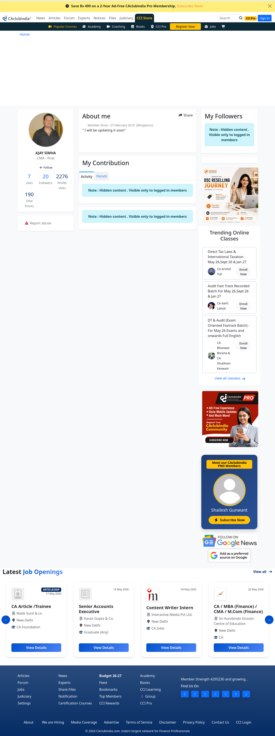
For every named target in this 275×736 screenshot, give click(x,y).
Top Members (110, 696)
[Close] (270, 6)
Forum (23, 682)
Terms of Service (139, 722)
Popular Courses (62, 26)
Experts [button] (84, 18)
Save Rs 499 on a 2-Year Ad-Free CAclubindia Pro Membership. (134, 6)
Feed (103, 682)
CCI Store (144, 18)
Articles (23, 675)
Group (148, 696)
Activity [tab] (86, 176)
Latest (33, 572)
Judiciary (24, 696)
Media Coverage (84, 722)
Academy (91, 26)
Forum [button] (69, 18)
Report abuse (37, 223)
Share (185, 115)
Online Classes (229, 235)
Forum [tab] (101, 176)
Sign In (265, 18)
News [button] (40, 18)
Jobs (210, 26)
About (28, 722)
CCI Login (243, 722)
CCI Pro (158, 26)
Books (138, 26)
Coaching (115, 26)
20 (46, 176)
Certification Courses (75, 703)
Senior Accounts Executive (96, 608)
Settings (24, 703)
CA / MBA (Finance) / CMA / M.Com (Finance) (238, 608)
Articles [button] (54, 18)
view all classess (230, 378)
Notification (67, 696)
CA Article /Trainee (31, 606)
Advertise (111, 722)
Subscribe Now (229, 520)
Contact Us (220, 722)
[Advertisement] (137, 74)
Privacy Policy (194, 722)
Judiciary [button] (126, 18)
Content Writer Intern (169, 608)
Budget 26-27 (110, 675)
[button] (239, 18)
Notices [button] (99, 18)
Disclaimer (167, 722)
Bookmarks (108, 689)
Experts (64, 682)
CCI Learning (150, 689)
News (62, 675)
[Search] (228, 18)
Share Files (67, 689)
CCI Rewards (109, 703)
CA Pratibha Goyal (185, 26)
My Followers (223, 116)
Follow (45, 167)
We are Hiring (53, 722)
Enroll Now (243, 271)
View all (262, 571)
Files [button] (112, 18)
